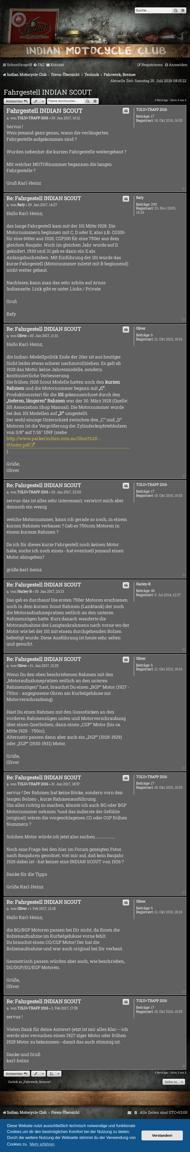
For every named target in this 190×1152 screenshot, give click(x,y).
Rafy (139, 198)
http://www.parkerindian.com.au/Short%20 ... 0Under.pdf (53, 441)
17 (152, 116)
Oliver (140, 328)
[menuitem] (38, 65)
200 (154, 204)
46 (153, 591)
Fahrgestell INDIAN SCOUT (48, 92)
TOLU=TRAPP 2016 (151, 110)
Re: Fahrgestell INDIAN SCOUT (43, 198)
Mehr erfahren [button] (42, 1144)
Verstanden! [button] (162, 1135)
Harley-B (143, 584)
